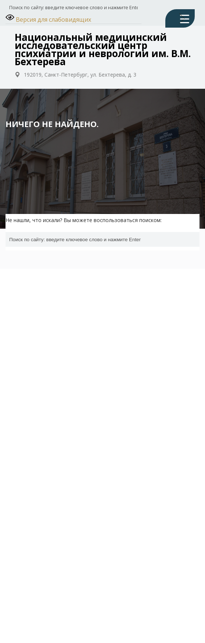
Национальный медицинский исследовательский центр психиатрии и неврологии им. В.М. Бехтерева (103, 49)
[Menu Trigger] (180, 18)
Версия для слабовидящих (48, 18)
